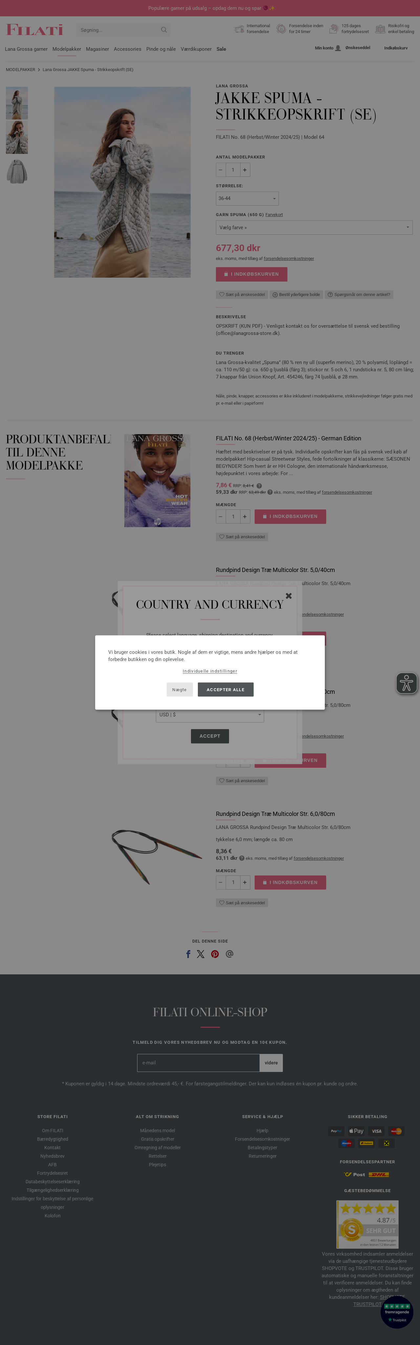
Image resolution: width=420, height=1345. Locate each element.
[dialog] (210, 673)
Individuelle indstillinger (210, 671)
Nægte (179, 689)
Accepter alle (225, 689)
